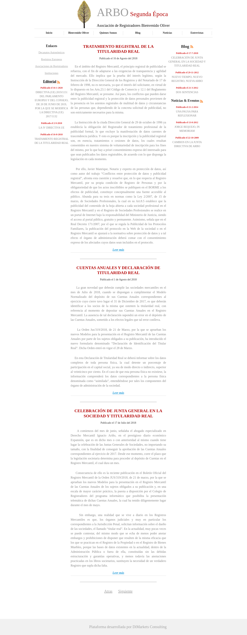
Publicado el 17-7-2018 (187, 53)
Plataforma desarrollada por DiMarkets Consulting (127, 627)
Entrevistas (196, 32)
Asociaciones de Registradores (51, 66)
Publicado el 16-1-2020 (51, 87)
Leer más (118, 249)
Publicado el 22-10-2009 (187, 137)
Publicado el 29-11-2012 (187, 72)
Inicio (49, 32)
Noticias (167, 32)
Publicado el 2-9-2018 (51, 123)
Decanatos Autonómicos (52, 52)
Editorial (49, 81)
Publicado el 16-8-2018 (51, 134)
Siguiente (125, 591)
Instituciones (51, 73)
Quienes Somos (108, 32)
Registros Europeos (51, 59)
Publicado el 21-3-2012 (187, 87)
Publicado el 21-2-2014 (187, 107)
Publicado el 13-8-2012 (187, 122)
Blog (137, 32)
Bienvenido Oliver (78, 32)
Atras (108, 591)
